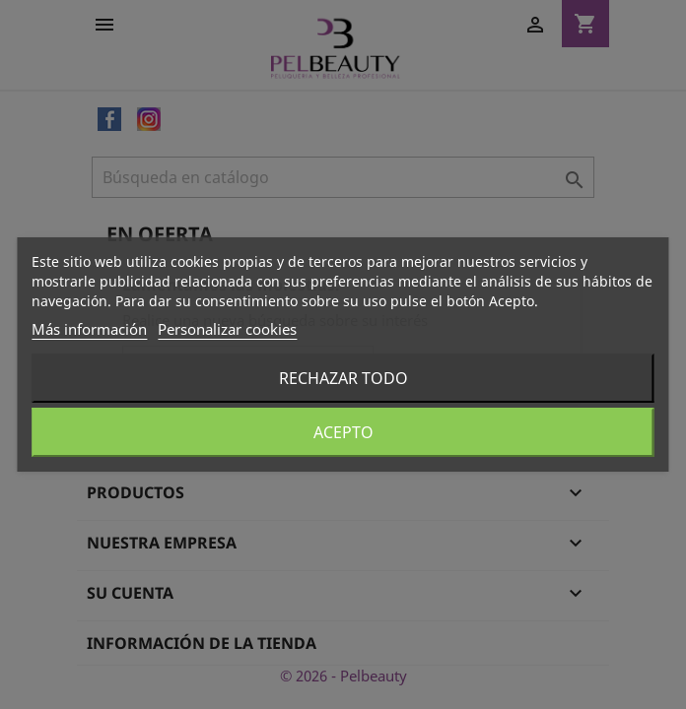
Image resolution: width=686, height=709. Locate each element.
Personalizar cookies (227, 329)
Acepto (343, 432)
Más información (89, 329)
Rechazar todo (343, 378)
